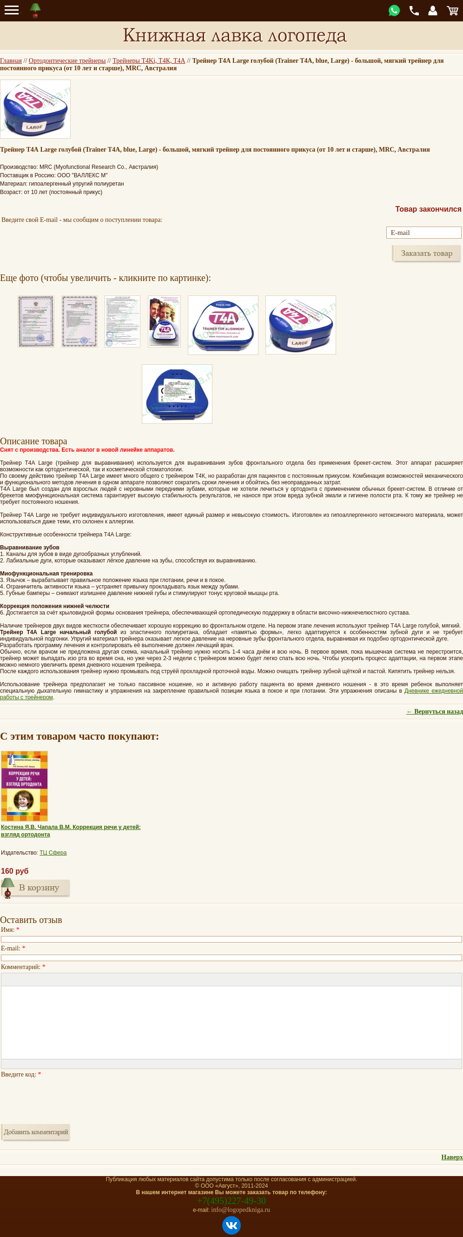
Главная (11, 60)
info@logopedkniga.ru (240, 1209)
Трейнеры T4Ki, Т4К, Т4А (148, 60)
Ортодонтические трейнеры (67, 60)
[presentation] (71, 1098)
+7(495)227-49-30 (231, 1201)
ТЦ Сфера (53, 852)
